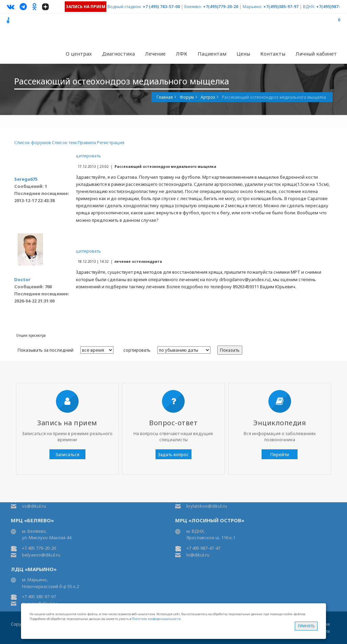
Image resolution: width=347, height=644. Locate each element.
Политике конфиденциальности (156, 619)
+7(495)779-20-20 (220, 6)
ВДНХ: (309, 6)
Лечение (155, 53)
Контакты (272, 53)
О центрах (79, 53)
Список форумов (32, 142)
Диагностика (118, 53)
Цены (243, 53)
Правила (87, 142)
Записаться (67, 454)
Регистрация (110, 142)
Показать (230, 350)
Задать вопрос (173, 454)
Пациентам (212, 53)
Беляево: (193, 6)
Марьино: (252, 6)
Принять (306, 625)
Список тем (64, 142)
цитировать (88, 156)
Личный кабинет (316, 53)
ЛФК (181, 53)
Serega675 (25, 179)
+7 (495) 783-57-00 (161, 6)
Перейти (279, 454)
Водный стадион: (124, 6)
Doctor (22, 279)
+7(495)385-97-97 (281, 6)
